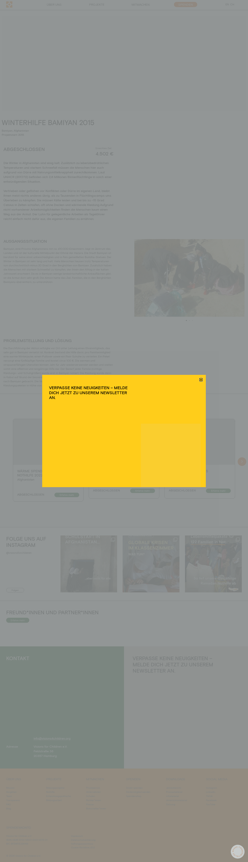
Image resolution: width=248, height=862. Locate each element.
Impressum (144, 451)
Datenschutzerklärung (127, 451)
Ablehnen (121, 443)
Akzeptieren (94, 443)
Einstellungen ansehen (150, 443)
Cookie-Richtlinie (106, 451)
